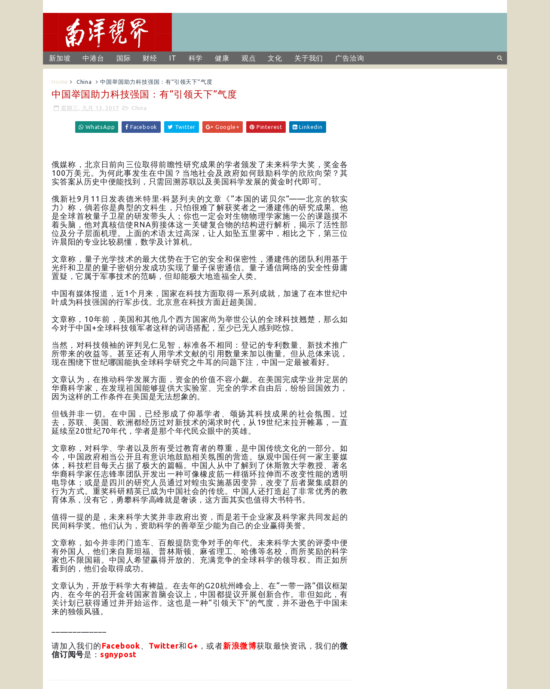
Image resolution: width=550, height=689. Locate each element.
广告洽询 (349, 58)
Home (60, 82)
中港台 (93, 58)
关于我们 (308, 58)
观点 (248, 58)
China (84, 82)
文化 (275, 58)
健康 (222, 58)
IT (173, 58)
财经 (150, 58)
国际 (123, 58)
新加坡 (59, 58)
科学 (196, 58)
